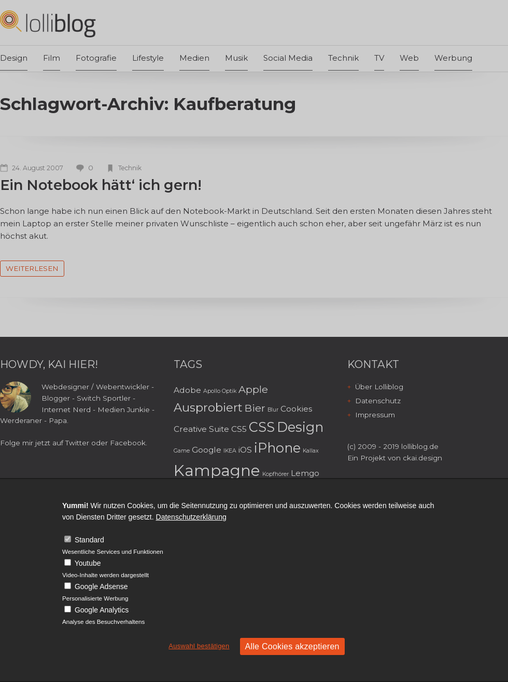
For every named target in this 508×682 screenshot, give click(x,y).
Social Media (288, 58)
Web (409, 58)
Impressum (375, 415)
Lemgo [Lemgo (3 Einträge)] (305, 473)
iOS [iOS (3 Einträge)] (245, 450)
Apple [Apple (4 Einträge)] (253, 389)
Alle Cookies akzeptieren (292, 646)
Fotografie (96, 58)
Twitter (77, 443)
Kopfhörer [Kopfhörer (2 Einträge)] (275, 474)
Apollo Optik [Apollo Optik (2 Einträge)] (219, 391)
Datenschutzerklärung (191, 517)
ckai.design (422, 458)
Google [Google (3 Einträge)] (206, 450)
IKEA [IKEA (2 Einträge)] (229, 450)
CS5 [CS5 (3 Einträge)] (239, 429)
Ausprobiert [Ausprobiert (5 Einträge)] (208, 407)
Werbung (453, 58)
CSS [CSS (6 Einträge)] (262, 427)
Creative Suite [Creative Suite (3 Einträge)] (201, 429)
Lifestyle (148, 58)
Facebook (128, 443)
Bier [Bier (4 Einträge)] (255, 408)
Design (13, 58)
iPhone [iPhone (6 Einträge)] (277, 448)
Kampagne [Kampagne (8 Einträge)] (217, 470)
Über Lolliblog (379, 387)
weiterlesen (32, 268)
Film (51, 58)
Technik (343, 58)
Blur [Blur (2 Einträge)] (272, 409)
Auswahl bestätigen (198, 646)
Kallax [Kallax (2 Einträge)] (311, 450)
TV (379, 58)
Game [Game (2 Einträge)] (182, 450)
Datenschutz (378, 401)
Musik (236, 58)
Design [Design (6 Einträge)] (300, 427)
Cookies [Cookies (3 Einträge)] (296, 409)
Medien (194, 58)
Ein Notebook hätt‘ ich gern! (101, 185)
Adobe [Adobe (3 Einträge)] (187, 390)
